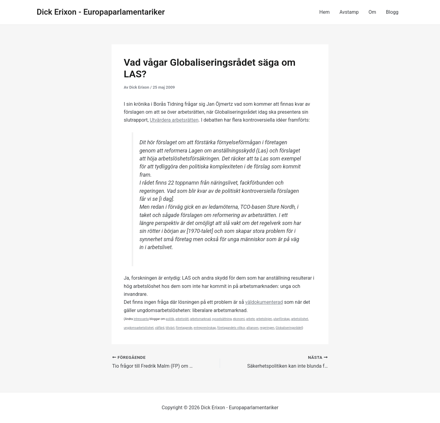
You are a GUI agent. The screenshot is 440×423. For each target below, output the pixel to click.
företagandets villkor (231, 327)
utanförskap (281, 319)
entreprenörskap (205, 327)
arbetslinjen (264, 319)
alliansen (252, 327)
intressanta (141, 319)
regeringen (267, 327)
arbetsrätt (182, 319)
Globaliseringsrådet (289, 327)
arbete (250, 319)
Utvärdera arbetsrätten (174, 120)
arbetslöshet (299, 319)
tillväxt (170, 327)
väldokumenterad (264, 302)
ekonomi (239, 319)
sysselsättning (222, 319)
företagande (184, 327)
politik (170, 319)
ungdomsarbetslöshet (138, 327)
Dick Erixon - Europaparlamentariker (101, 12)
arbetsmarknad (200, 319)
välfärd (159, 327)
